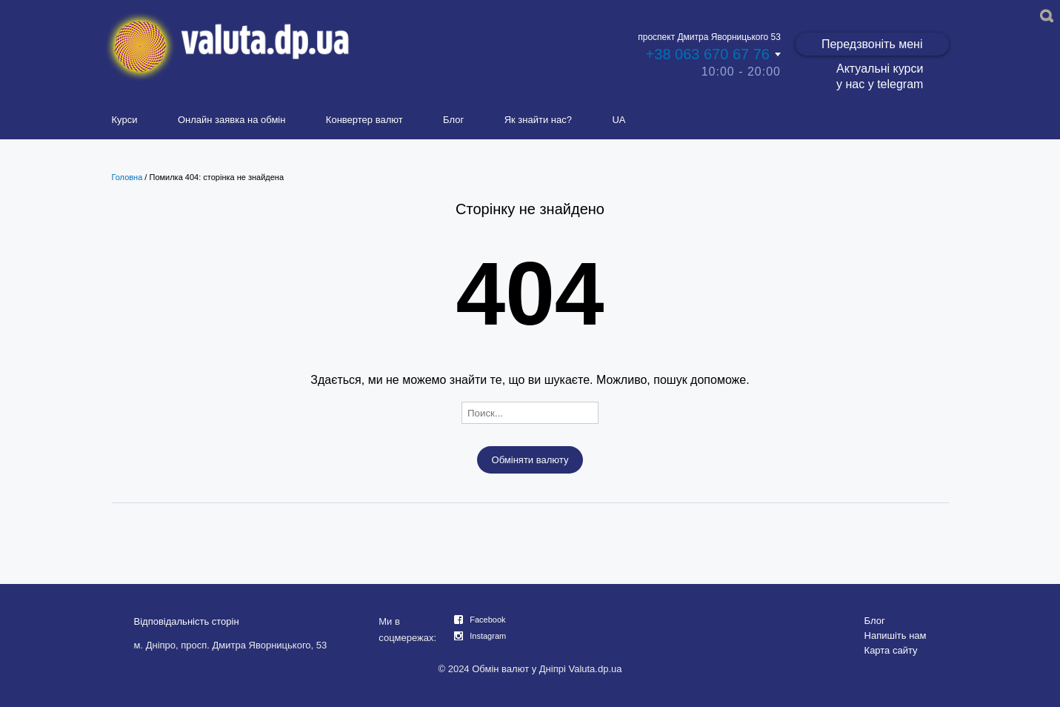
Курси (125, 119)
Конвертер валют (364, 119)
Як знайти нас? (538, 119)
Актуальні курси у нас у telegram (879, 76)
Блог (453, 119)
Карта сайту (891, 650)
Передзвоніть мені (872, 44)
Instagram (488, 635)
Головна (127, 177)
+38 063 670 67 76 (708, 54)
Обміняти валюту (530, 459)
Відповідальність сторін (186, 621)
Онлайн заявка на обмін (232, 119)
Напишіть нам (895, 635)
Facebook (487, 619)
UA (618, 119)
